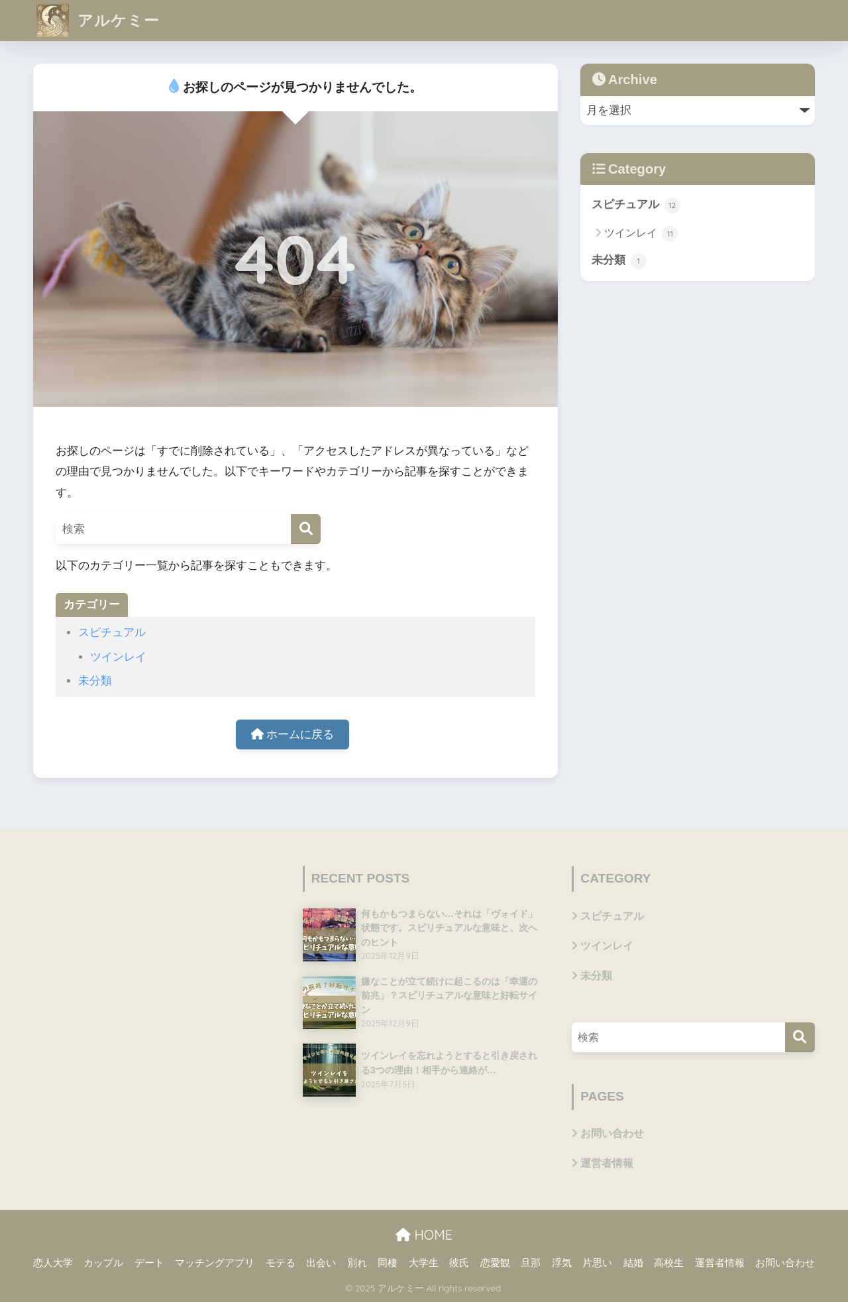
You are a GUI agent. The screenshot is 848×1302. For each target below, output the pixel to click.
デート (149, 1263)
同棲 (388, 1263)
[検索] (306, 529)
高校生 (669, 1263)
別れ (357, 1263)
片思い (597, 1263)
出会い (321, 1263)
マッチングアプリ (214, 1263)
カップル (103, 1263)
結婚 (633, 1263)
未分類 (95, 681)
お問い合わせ (612, 1133)
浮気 (562, 1263)
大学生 (424, 1263)
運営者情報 (606, 1163)
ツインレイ (118, 657)
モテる (280, 1263)
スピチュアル (112, 632)
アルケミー (98, 20)
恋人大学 (53, 1263)
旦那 (531, 1263)
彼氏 (459, 1263)
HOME (424, 1234)
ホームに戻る (293, 734)
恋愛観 (495, 1263)
